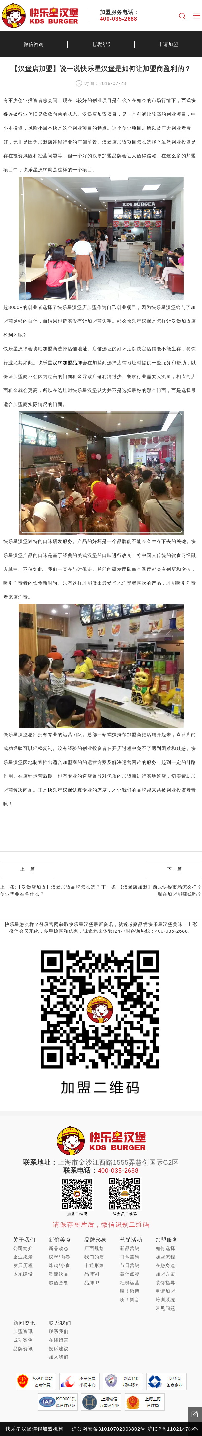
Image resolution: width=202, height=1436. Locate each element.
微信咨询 (33, 44)
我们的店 (94, 1256)
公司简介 (23, 1248)
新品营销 (130, 1248)
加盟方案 (165, 1274)
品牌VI (91, 1274)
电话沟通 (101, 44)
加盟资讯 (23, 1331)
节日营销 (130, 1265)
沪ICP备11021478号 (171, 1429)
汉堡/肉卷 (59, 1256)
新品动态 (59, 1248)
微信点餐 (130, 1274)
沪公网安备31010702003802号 (109, 1429)
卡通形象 (94, 1265)
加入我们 (59, 1357)
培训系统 (165, 1299)
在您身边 (165, 1265)
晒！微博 (130, 1291)
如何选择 (165, 1248)
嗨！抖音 (130, 1299)
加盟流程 (165, 1256)
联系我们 (59, 1331)
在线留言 (59, 1340)
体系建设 (23, 1274)
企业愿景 (23, 1256)
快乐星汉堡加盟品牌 (60, 362)
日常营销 (130, 1256)
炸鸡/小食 (59, 1265)
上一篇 (27, 869)
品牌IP (91, 1282)
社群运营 (130, 1282)
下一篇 (174, 869)
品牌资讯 (23, 1348)
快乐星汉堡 (60, 790)
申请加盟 (165, 1291)
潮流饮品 (59, 1274)
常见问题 (165, 1308)
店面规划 (94, 1248)
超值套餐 (59, 1282)
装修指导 (165, 1282)
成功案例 (23, 1340)
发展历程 (23, 1265)
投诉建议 (59, 1348)
